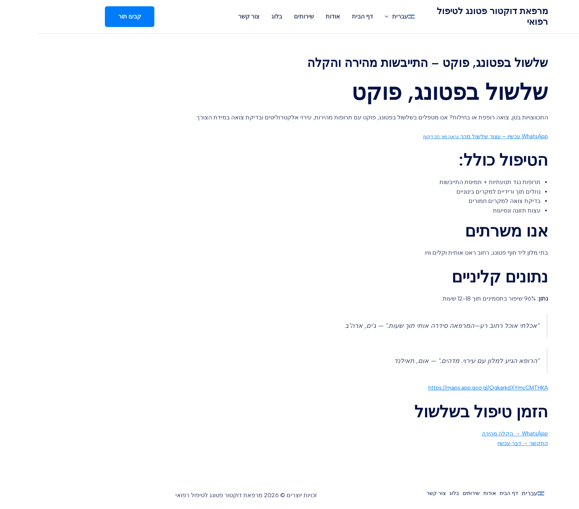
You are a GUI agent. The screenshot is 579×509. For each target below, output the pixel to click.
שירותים (267, 16)
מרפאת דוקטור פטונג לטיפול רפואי (455, 16)
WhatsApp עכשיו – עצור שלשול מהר (444, 136)
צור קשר (212, 16)
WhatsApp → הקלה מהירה (476, 433)
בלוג (239, 16)
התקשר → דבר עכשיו (484, 443)
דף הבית (325, 16)
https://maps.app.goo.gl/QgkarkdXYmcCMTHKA (447, 387)
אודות (296, 16)
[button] (92, 16)
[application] (351, 16)
